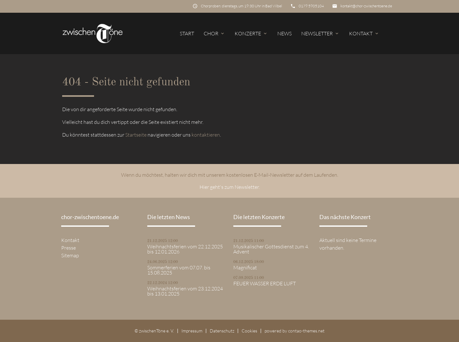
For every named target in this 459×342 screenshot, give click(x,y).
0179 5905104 (311, 6)
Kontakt (364, 33)
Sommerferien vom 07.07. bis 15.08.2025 (178, 270)
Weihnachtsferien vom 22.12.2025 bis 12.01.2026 (185, 249)
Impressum (191, 330)
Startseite (136, 135)
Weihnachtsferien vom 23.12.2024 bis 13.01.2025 (185, 291)
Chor (214, 33)
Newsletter (320, 33)
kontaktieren (206, 135)
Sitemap (70, 255)
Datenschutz (222, 330)
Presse (68, 248)
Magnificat (245, 267)
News (284, 33)
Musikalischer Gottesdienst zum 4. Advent (271, 249)
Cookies (249, 330)
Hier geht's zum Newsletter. (230, 187)
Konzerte (251, 33)
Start (187, 33)
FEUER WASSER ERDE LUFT (264, 283)
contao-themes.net (306, 330)
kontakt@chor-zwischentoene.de (366, 6)
